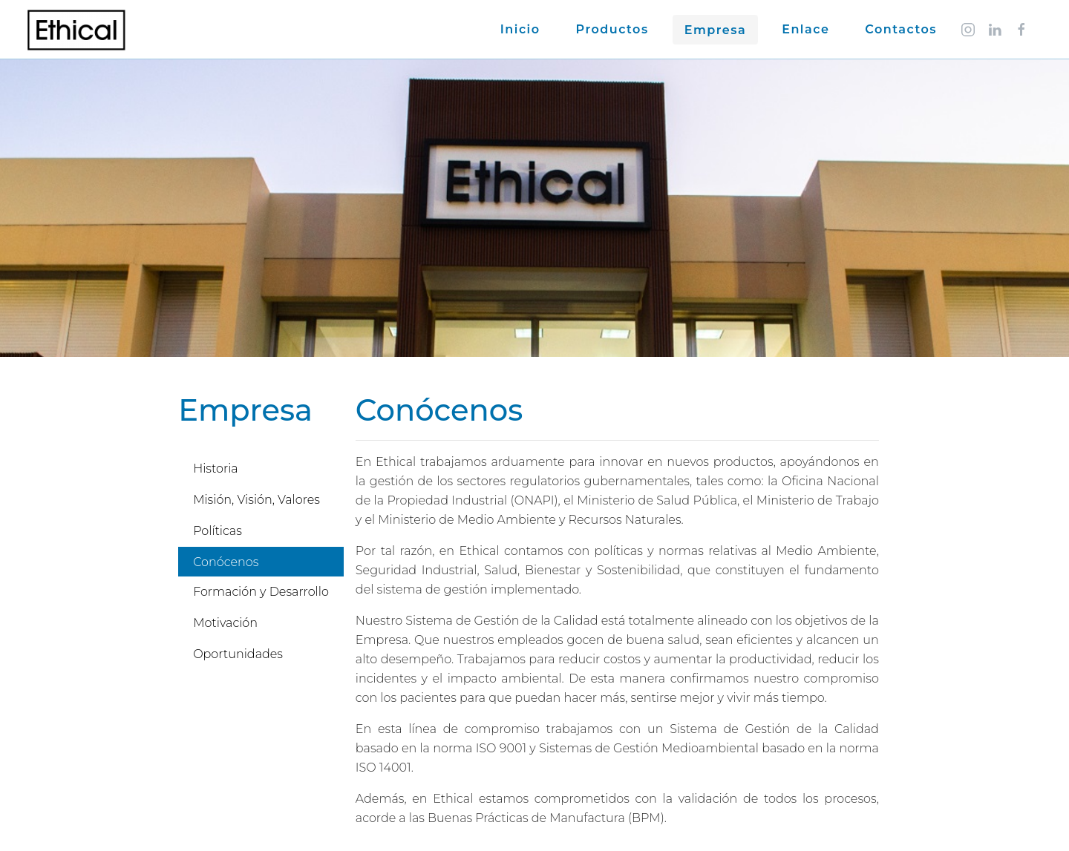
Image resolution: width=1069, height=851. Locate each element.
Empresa (715, 30)
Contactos (901, 29)
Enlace (805, 29)
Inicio (520, 29)
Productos (612, 29)
